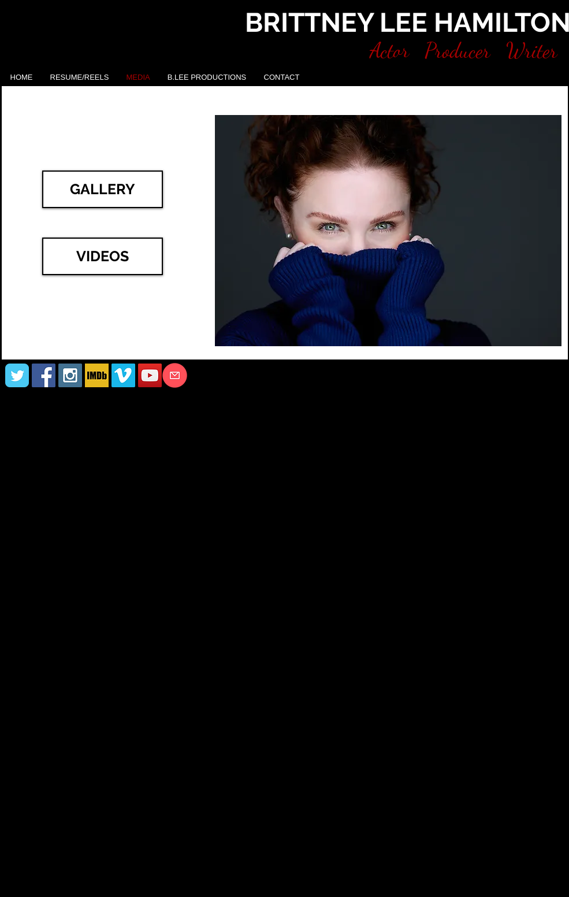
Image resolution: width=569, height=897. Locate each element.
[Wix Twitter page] (17, 375)
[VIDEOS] (102, 256)
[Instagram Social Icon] (70, 375)
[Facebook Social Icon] (43, 375)
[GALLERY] (102, 189)
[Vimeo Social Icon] (123, 375)
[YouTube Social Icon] (150, 375)
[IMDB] (97, 375)
